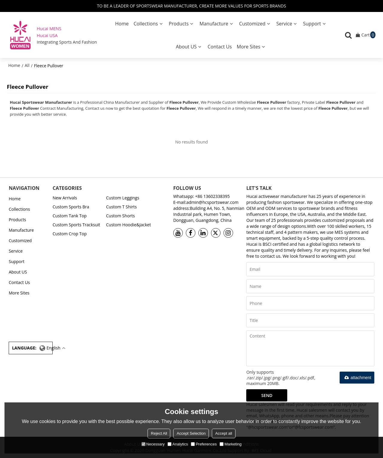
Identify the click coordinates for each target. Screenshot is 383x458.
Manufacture (214, 23)
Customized (252, 23)
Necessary (153, 444)
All (27, 65)
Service (284, 23)
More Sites (248, 46)
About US (186, 46)
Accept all (223, 433)
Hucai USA (47, 35)
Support (312, 23)
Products (179, 23)
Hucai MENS (49, 28)
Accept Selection (191, 433)
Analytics (178, 444)
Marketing (230, 444)
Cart (368, 34)
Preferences (204, 444)
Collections (145, 23)
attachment (357, 377)
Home (122, 23)
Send (266, 395)
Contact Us (220, 46)
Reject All (159, 433)
